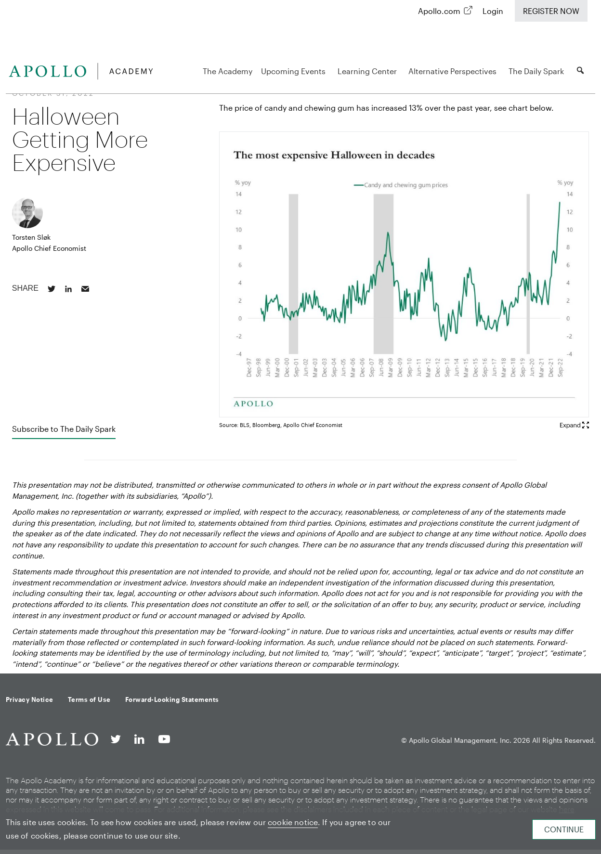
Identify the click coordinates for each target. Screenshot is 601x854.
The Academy (227, 71)
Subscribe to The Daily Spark (64, 428)
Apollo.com (439, 10)
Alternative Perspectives (453, 71)
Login (493, 10)
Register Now (551, 10)
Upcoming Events (294, 71)
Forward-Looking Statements (172, 699)
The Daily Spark (538, 71)
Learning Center (369, 71)
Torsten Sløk (31, 237)
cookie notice (293, 822)
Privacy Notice (29, 699)
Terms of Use (89, 699)
